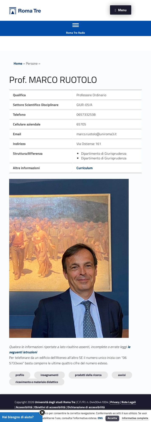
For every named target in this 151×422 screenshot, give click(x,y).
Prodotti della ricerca (88, 375)
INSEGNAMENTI (49, 375)
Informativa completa (135, 418)
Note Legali (128, 402)
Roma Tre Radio (75, 33)
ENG (100, 418)
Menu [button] (122, 10)
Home (18, 63)
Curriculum (84, 167)
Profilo (20, 375)
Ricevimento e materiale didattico (37, 382)
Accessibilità (24, 407)
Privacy (115, 402)
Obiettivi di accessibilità (49, 407)
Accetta (112, 418)
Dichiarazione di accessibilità (86, 407)
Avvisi (122, 375)
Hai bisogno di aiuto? (18, 416)
